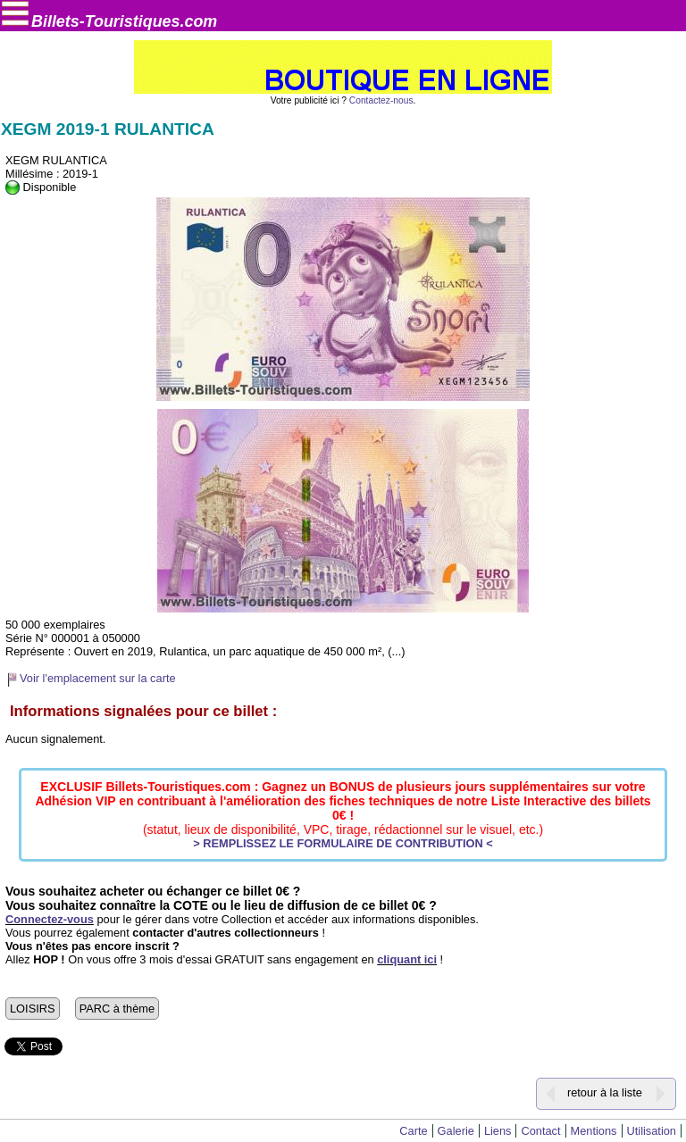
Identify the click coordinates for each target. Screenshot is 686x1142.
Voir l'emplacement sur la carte (98, 678)
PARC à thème (117, 1008)
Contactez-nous (381, 100)
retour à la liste (604, 1092)
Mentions (594, 1131)
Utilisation (651, 1131)
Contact (540, 1131)
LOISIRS (32, 1008)
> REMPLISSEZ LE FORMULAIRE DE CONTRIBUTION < (343, 843)
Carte (413, 1131)
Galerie (456, 1131)
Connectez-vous (49, 919)
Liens (498, 1131)
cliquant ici (407, 959)
